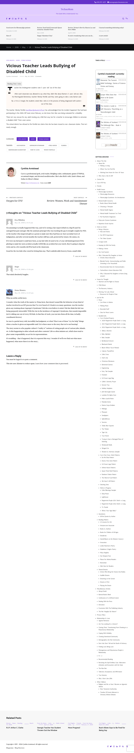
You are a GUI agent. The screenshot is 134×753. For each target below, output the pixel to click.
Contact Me (100, 179)
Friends (99, 186)
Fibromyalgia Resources (107, 194)
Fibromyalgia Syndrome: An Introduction (112, 197)
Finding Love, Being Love (106, 647)
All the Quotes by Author (107, 516)
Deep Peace (105, 494)
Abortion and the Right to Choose (109, 282)
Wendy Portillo (49, 150)
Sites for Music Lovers (107, 312)
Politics (117, 723)
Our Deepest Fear (105, 556)
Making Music (104, 306)
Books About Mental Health (108, 203)
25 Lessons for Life (106, 522)
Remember (103, 563)
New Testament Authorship (108, 689)
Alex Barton (21, 145)
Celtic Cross (105, 354)
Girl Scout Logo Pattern (109, 464)
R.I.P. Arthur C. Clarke (14, 727)
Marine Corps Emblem (108, 405)
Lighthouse (105, 497)
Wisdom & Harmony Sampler (111, 452)
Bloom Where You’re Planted (110, 348)
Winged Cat (105, 448)
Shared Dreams (103, 569)
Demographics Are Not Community (109, 640)
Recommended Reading (106, 659)
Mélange (104, 409)
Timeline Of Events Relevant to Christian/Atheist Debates (109, 693)
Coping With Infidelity (105, 633)
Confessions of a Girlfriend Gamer (109, 598)
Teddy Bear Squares (108, 426)
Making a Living (105, 166)
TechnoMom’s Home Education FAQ (111, 270)
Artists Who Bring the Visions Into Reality (112, 572)
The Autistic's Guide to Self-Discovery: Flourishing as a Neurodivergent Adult (112, 109)
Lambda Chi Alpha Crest (109, 395)
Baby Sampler (106, 337)
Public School (26, 60)
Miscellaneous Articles (103, 589)
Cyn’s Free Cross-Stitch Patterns (110, 455)
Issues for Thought (102, 279)
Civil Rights (10, 60)
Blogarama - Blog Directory (15, 748)
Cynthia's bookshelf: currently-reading (111, 75)
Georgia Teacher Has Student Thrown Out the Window (49, 729)
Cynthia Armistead (12, 76)
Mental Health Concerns (106, 201)
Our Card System (104, 252)
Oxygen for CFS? (26, 199)
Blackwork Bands (107, 344)
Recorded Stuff (104, 309)
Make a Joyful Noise (108, 398)
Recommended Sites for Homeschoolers (112, 267)
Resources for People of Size (108, 294)
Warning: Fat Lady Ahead (106, 292)
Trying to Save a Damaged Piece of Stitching (112, 440)
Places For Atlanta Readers (108, 559)
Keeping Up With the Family (107, 245)
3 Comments (38, 76)
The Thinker (105, 429)
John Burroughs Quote (108, 392)
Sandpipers (105, 415)
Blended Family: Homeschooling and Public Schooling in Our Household (113, 262)
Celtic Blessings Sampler (109, 490)
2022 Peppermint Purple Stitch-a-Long (114, 327)
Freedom (104, 375)
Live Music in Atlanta (106, 302)
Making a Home (103, 248)
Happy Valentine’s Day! (44, 36)
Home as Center (102, 227)
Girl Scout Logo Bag (108, 378)
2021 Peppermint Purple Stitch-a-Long (113, 324)
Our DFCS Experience (106, 235)
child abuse (53, 145)
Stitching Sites (104, 484)
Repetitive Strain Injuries (106, 223)
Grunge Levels (103, 242)
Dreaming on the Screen (107, 579)
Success (104, 422)
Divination (102, 605)
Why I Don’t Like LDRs (105, 678)
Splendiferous (106, 419)
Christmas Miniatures (108, 361)
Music (100, 300)
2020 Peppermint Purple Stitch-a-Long (114, 321)
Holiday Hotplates (107, 388)
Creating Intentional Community (108, 636)
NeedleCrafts (102, 316)
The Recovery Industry (106, 288)
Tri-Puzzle (105, 507)
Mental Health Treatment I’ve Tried (110, 213)
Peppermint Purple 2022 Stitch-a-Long (114, 504)
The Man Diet (103, 668)
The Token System (105, 238)
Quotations (102, 514)
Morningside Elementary (17, 150)
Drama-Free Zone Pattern (109, 461)
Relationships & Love (103, 618)
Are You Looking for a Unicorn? (108, 624)
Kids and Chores (105, 232)
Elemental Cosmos (107, 365)
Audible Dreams (105, 575)
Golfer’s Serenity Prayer (109, 382)
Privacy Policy (101, 615)
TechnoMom (67, 9)
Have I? (8, 36)
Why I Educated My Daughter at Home (110, 255)
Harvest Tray (106, 385)
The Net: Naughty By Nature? (108, 611)
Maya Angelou (104, 553)
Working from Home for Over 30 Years (112, 172)
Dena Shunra (20, 290)
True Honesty (103, 675)
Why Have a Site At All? (106, 176)
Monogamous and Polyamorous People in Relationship (111, 651)
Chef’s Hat (105, 358)
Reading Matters (103, 520)
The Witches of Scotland (109, 134)
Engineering (105, 368)
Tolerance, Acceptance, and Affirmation (110, 672)
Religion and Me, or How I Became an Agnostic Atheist (113, 685)
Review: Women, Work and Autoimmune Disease (67, 201)
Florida (64, 145)
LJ (53, 723)
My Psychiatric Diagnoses (108, 217)
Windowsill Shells (107, 445)
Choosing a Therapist (106, 207)
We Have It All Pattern (108, 481)
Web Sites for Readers (106, 566)
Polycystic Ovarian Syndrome (107, 220)
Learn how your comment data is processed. (51, 363)
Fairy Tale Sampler (107, 371)
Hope (17, 267)
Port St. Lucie (35, 150)
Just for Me (100, 297)
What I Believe (101, 682)
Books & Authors (105, 529)
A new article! (103, 36)
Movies (8, 723)
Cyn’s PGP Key (101, 183)
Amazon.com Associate (107, 525)
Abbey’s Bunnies (107, 331)
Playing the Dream (105, 585)
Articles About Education (107, 258)
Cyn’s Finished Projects (107, 318)
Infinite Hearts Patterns (109, 468)
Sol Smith (99, 114)
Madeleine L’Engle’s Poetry (108, 549)
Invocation (103, 542)
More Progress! (74, 727)
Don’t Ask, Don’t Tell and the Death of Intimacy (113, 643)
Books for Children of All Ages (109, 532)
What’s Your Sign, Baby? (109, 511)
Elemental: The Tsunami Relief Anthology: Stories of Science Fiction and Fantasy (113, 83)
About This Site (101, 161)
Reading (19, 723)
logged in (19, 359)
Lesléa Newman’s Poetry (107, 546)
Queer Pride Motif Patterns (110, 471)
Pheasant (104, 412)
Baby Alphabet (106, 334)
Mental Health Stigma (106, 210)
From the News (41, 723)
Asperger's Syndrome (37, 145)
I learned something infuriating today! (111, 28)
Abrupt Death (103, 591)
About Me (102, 163)
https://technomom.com (32, 183)
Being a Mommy (104, 229)
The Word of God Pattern (109, 478)
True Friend (105, 436)
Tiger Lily (104, 432)
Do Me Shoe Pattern (108, 457)
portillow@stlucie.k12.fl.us (35, 110)
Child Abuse (102, 285)
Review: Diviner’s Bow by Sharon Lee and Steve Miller (81, 28)
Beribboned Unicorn (108, 341)
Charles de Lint (105, 100)
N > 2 (100, 656)
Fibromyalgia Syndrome (106, 192)
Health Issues (101, 189)
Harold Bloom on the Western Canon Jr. (112, 539)
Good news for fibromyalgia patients (18, 28)
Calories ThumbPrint (108, 351)
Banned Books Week (105, 594)
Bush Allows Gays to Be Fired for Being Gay (112, 729)
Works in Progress (105, 488)
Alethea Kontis (100, 88)
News (18, 60)
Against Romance (104, 621)
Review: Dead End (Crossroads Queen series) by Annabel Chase (49, 28)
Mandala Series (106, 402)
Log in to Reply (81, 256)
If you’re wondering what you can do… (80, 36)
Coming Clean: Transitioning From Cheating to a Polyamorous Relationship (113, 629)
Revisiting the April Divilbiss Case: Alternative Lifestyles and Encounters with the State (112, 664)
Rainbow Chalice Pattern (109, 474)
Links (49, 723)
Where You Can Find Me (107, 169)
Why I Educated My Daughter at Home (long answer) (113, 275)
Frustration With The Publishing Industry (111, 608)
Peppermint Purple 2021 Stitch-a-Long (113, 500)
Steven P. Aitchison (106, 127)
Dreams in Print (104, 582)
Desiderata (103, 536)
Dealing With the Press (105, 601)
